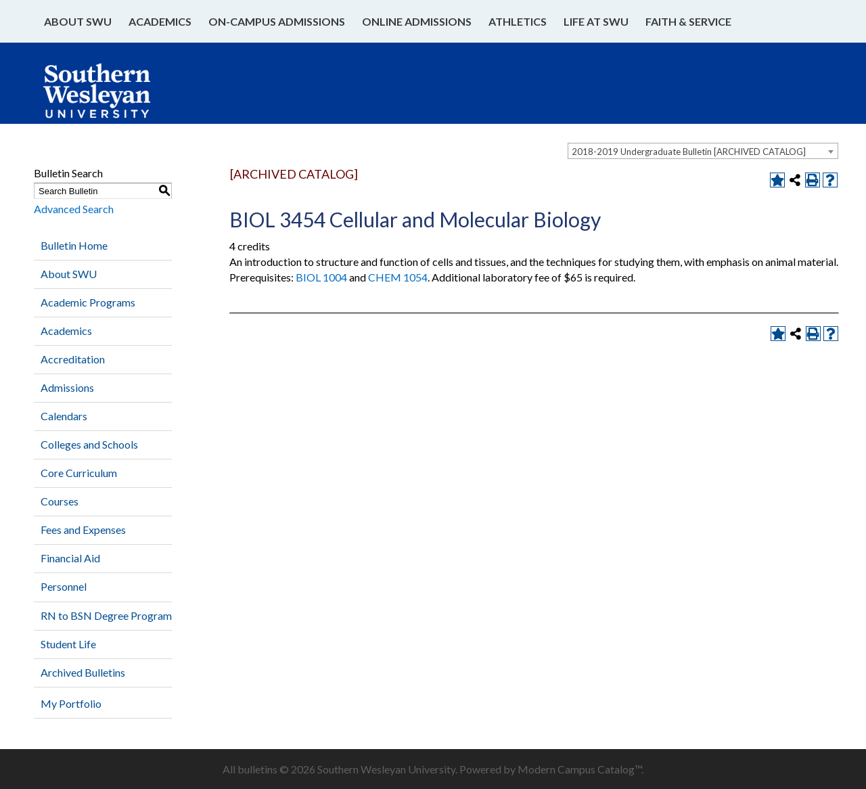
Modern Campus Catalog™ (579, 769)
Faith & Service (688, 21)
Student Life (68, 643)
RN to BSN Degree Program (106, 615)
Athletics (517, 21)
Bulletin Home (74, 245)
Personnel (64, 586)
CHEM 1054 (398, 277)
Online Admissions (417, 21)
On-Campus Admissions (276, 21)
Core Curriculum (79, 472)
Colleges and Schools (89, 444)
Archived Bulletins (83, 672)
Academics (160, 21)
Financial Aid (70, 557)
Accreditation (73, 359)
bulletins (257, 769)
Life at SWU (596, 21)
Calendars (64, 415)
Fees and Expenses (83, 529)
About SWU (78, 21)
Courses (59, 501)
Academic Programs (88, 302)
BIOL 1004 (321, 277)
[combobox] (703, 151)
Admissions (67, 387)
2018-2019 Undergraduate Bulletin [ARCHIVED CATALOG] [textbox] (689, 151)
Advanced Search (74, 208)
